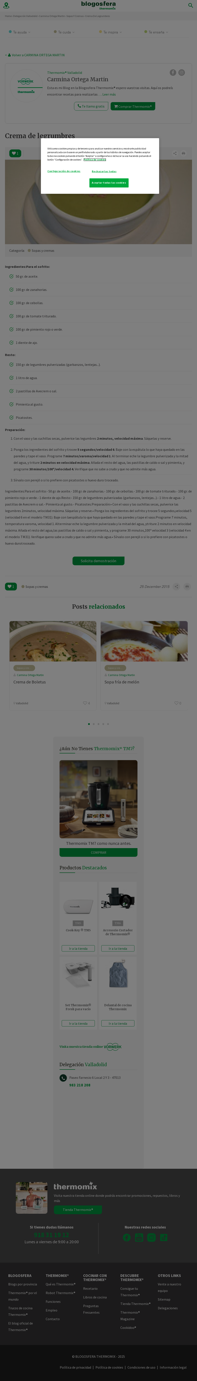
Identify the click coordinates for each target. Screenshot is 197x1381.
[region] (100, 166)
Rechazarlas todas (104, 171)
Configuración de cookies (64, 171)
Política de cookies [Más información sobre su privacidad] (95, 159)
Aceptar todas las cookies (109, 182)
